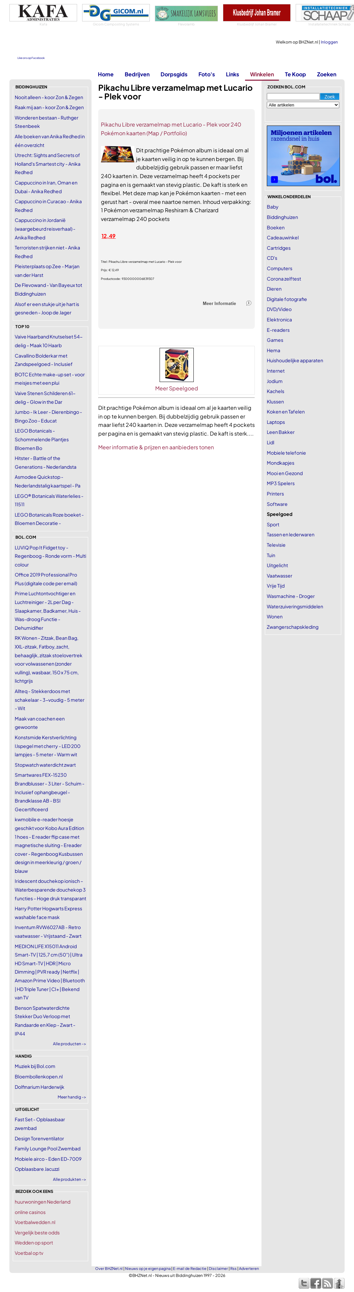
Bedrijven (137, 74)
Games (275, 340)
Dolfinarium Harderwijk (39, 1087)
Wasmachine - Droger (291, 596)
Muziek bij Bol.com (35, 1066)
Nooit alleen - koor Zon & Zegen (49, 97)
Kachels (275, 391)
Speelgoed (279, 514)
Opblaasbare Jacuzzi (37, 1169)
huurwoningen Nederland (42, 1202)
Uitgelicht (277, 565)
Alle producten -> (69, 1043)
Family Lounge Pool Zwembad (47, 1148)
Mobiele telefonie (286, 453)
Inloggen (329, 42)
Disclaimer (218, 1268)
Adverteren (249, 1268)
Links (232, 74)
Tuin (271, 555)
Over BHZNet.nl (109, 1268)
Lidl (270, 442)
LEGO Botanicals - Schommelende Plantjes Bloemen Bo (42, 439)
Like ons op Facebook (31, 58)
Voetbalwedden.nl (35, 1222)
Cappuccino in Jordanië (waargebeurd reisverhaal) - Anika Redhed (45, 228)
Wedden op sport (34, 1242)
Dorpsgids (174, 74)
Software (277, 504)
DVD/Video (279, 309)
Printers (275, 493)
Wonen (275, 616)
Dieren (274, 289)
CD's (272, 258)
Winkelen (262, 74)
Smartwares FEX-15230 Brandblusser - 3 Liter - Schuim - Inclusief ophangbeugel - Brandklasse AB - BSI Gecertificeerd (49, 792)
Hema (273, 350)
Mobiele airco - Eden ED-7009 (48, 1159)
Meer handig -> (72, 1096)
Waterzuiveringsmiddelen (295, 606)
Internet (276, 371)
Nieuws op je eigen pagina (148, 1268)
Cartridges (279, 248)
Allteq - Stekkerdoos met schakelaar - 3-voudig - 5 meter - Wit (49, 699)
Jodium (275, 381)
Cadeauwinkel (283, 237)
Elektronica (279, 319)
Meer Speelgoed (176, 388)
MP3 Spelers (281, 483)
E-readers (278, 330)
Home (106, 74)
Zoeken (326, 74)
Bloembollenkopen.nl (39, 1076)
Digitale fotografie (287, 299)
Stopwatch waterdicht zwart (45, 765)
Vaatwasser (279, 576)
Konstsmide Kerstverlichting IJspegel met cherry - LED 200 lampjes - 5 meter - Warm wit (47, 745)
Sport (273, 524)
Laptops (276, 422)
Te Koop (295, 74)
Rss (233, 1268)
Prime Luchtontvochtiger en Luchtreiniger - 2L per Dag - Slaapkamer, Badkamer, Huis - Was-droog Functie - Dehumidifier (48, 610)
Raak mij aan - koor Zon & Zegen (49, 107)
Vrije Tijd (276, 586)
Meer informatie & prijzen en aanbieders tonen (156, 447)
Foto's (206, 74)
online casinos (30, 1212)
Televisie (276, 545)
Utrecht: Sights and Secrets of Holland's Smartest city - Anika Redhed (47, 163)
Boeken (276, 227)
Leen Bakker (281, 432)
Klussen (275, 401)
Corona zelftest (284, 279)
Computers (279, 268)
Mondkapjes (280, 463)
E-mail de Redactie (189, 1268)
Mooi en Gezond (285, 473)
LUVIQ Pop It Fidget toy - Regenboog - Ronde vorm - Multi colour (50, 555)
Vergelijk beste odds (37, 1232)
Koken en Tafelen (286, 411)
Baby (273, 207)
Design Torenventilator (39, 1138)
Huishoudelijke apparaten (295, 360)
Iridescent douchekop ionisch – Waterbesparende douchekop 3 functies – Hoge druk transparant (50, 889)
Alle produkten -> (69, 1179)
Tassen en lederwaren (290, 534)
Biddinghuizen (282, 217)
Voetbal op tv (29, 1253)
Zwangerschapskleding (292, 627)
